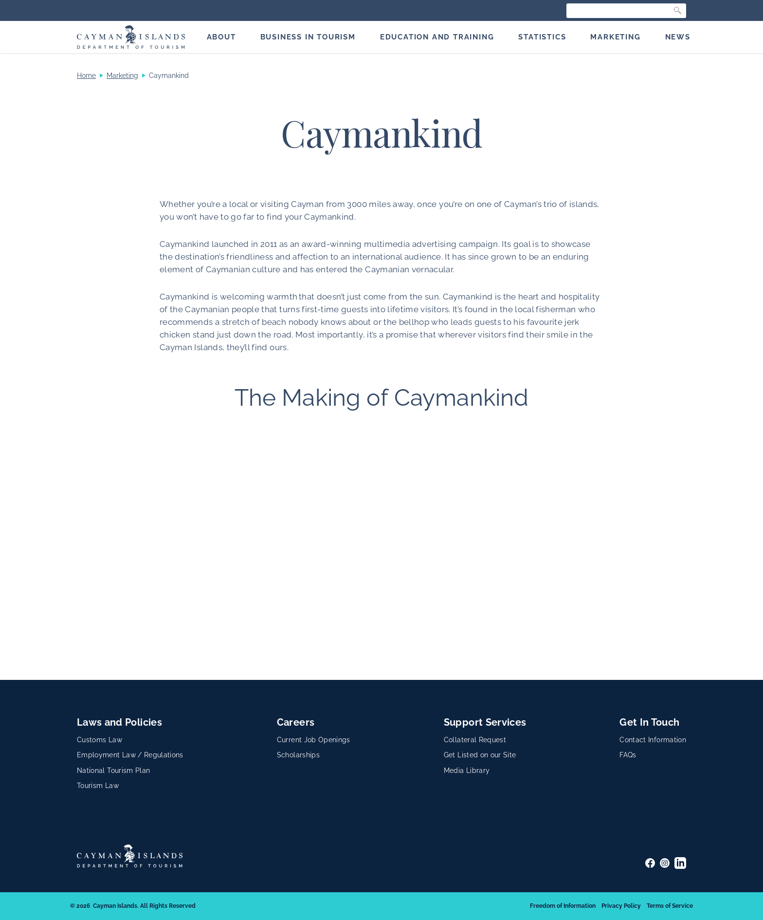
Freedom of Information (563, 905)
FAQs (627, 755)
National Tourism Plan (113, 770)
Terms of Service (670, 905)
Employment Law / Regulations (130, 755)
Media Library (467, 770)
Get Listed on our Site (480, 755)
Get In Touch (649, 722)
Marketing (122, 75)
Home (86, 75)
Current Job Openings (313, 740)
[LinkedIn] (680, 863)
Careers (295, 722)
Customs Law (99, 740)
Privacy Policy (621, 905)
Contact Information (652, 740)
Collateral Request (475, 740)
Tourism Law (98, 785)
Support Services (485, 722)
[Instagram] (665, 863)
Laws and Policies (119, 722)
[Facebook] (650, 863)
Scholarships (298, 755)
